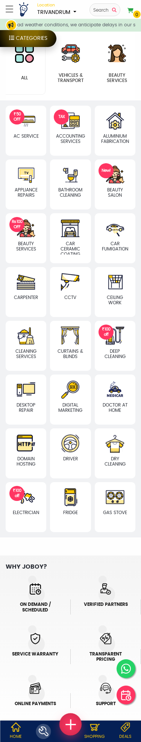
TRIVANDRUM (56, 8)
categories (24, 38)
